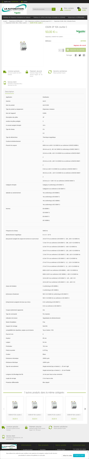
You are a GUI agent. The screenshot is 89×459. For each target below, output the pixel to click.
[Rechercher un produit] (42, 9)
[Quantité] (60, 50)
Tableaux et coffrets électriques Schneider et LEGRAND (49, 17)
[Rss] (73, 449)
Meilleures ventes (44, 437)
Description (9, 82)
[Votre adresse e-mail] (41, 446)
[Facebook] (64, 449)
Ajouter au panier (75, 50)
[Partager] (75, 55)
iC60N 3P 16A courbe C (34, 406)
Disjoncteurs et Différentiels (76, 17)
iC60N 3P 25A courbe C (15, 406)
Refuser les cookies (67, 455)
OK (53, 9)
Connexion (67, 10)
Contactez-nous (61, 437)
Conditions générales (28, 437)
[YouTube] (77, 449)
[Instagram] (85, 449)
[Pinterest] (83, 55)
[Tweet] (79, 55)
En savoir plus (41, 455)
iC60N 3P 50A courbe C (73, 406)
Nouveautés (43, 435)
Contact (24, 1)
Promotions (43, 433)
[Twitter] (68, 449)
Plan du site (60, 435)
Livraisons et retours (28, 433)
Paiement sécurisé (27, 435)
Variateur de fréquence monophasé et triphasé (16, 17)
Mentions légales (61, 433)
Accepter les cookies (79, 455)
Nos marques (43, 440)
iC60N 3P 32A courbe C (54, 406)
